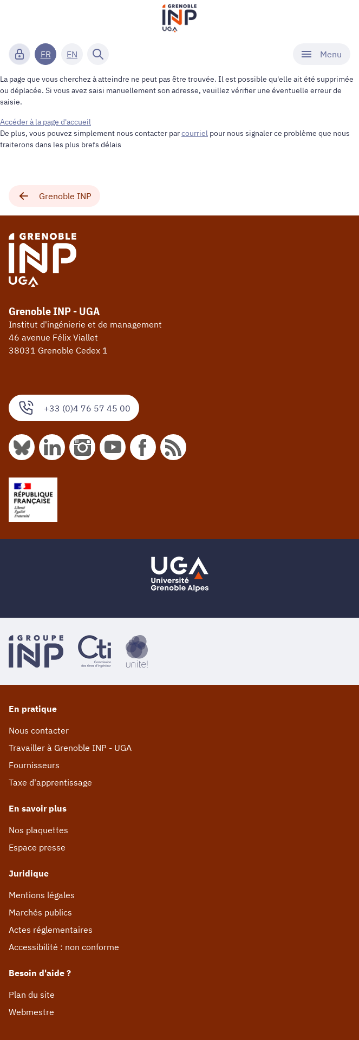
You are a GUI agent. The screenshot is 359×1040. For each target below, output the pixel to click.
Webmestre (31, 1011)
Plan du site (32, 994)
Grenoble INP (54, 195)
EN (72, 54)
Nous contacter (39, 730)
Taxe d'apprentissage (50, 782)
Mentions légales (42, 894)
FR (46, 54)
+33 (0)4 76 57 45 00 (73, 408)
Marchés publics (40, 912)
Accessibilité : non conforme (64, 946)
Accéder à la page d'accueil (45, 122)
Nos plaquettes (38, 830)
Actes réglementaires (51, 929)
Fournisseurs (34, 765)
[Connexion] (19, 54)
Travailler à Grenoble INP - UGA (70, 747)
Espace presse (37, 847)
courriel (194, 133)
